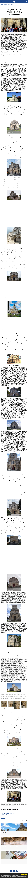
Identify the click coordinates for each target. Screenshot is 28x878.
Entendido (24, 874)
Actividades (5, 4)
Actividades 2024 (10, 4)
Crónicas (2, 818)
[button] (1, 2)
